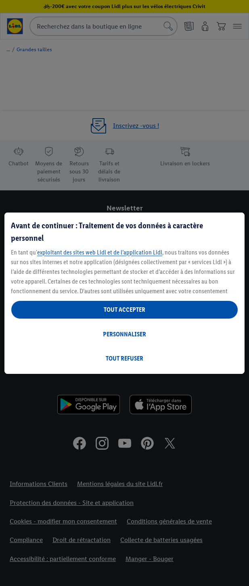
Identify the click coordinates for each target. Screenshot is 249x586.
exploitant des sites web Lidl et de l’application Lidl (99, 252)
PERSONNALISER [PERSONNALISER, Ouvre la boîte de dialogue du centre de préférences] (124, 334)
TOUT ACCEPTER (124, 309)
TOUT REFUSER (124, 358)
